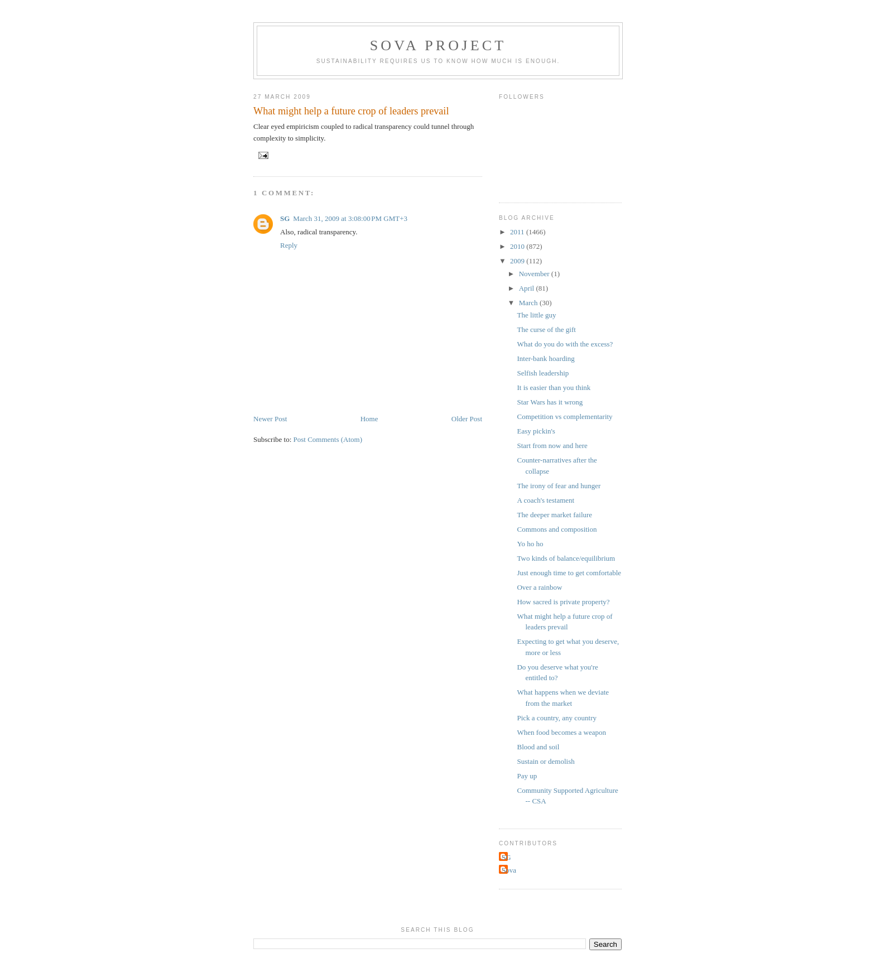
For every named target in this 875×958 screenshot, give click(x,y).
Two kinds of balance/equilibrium (566, 558)
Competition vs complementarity (564, 416)
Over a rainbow (539, 587)
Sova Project (438, 45)
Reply (288, 245)
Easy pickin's (536, 431)
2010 (518, 246)
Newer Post (270, 419)
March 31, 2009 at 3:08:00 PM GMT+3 (350, 218)
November (535, 273)
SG (285, 218)
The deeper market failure (554, 515)
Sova (509, 870)
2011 (518, 232)
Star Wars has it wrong (550, 402)
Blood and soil (538, 747)
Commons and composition (557, 529)
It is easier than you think (553, 387)
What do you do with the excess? (565, 344)
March (529, 303)
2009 (518, 261)
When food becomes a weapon (561, 732)
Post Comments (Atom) (328, 439)
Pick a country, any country (556, 718)
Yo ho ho (530, 544)
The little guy (536, 315)
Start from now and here (552, 445)
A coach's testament (545, 500)
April (527, 288)
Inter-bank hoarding (545, 358)
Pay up (527, 776)
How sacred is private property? (563, 602)
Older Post (466, 419)
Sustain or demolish (545, 761)
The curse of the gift (546, 329)
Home (369, 419)
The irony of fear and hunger (558, 486)
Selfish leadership (543, 373)
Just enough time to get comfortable (569, 573)
